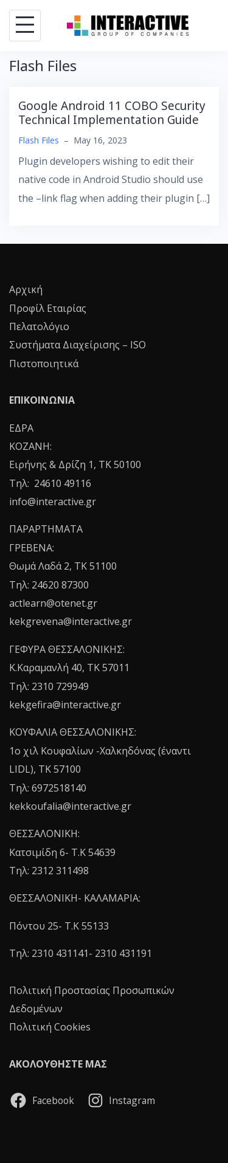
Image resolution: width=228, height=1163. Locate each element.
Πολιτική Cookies (50, 1027)
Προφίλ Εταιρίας (47, 308)
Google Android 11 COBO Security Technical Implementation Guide (112, 113)
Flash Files (38, 140)
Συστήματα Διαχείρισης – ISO (77, 344)
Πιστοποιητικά (43, 363)
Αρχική (26, 289)
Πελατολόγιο (39, 326)
